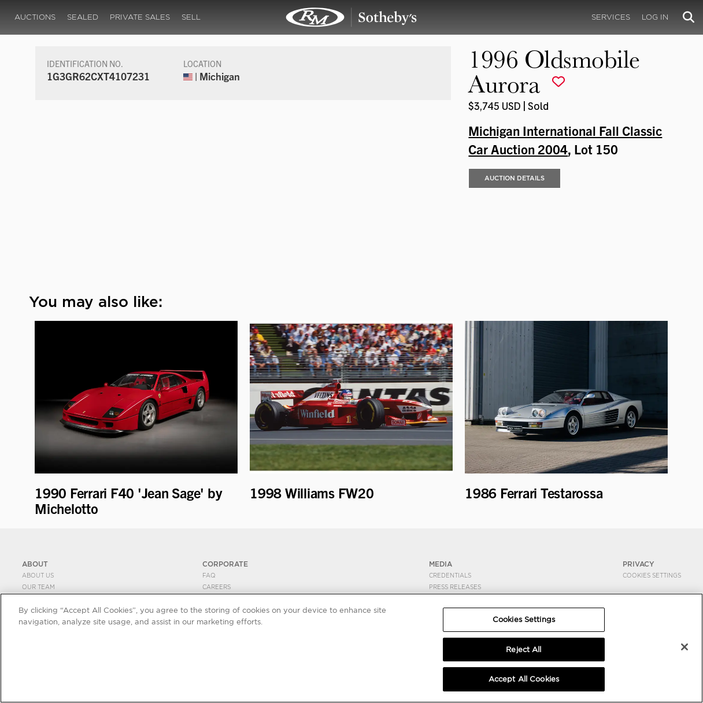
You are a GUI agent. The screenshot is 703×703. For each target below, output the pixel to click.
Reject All (523, 649)
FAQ (209, 575)
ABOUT (35, 564)
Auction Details (514, 178)
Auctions (35, 17)
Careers (216, 586)
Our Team (38, 586)
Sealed (82, 17)
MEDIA (440, 564)
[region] (351, 648)
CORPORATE (225, 564)
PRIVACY (638, 564)
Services (610, 17)
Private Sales (140, 17)
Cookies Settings (652, 575)
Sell (191, 17)
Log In (655, 17)
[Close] (684, 647)
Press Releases (455, 586)
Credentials (450, 575)
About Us (38, 575)
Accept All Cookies (524, 679)
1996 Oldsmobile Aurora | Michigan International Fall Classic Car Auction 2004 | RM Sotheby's (351, 17)
